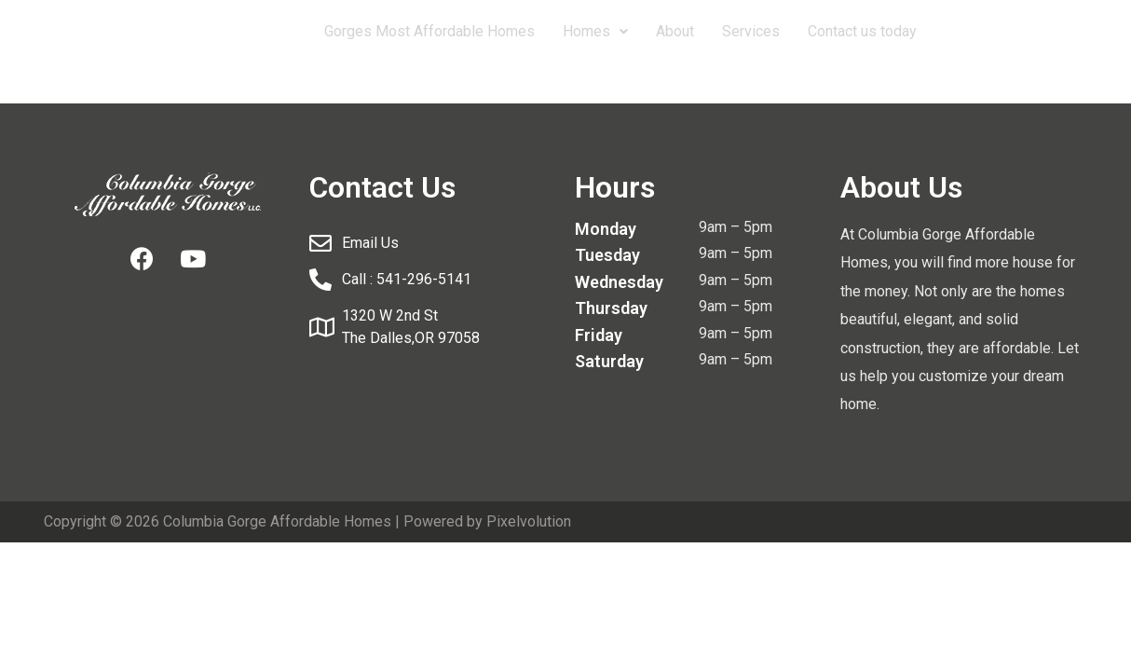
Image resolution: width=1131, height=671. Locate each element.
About (675, 31)
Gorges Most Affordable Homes (429, 31)
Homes (595, 31)
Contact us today (862, 31)
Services (751, 31)
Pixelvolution (528, 521)
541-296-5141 (1002, 31)
